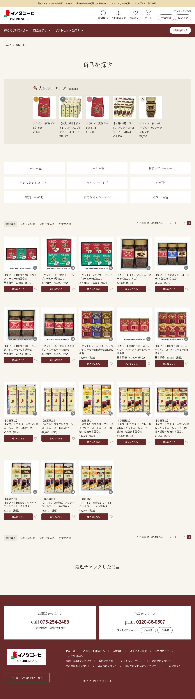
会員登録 (166, 17)
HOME (8, 45)
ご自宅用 (148, 630)
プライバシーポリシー (132, 661)
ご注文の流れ (75, 656)
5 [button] (184, 223)
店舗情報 (103, 15)
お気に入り (135, 15)
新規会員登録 (106, 661)
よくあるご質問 (138, 651)
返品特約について (107, 666)
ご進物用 (165, 630)
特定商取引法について (78, 666)
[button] (171, 223)
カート (148, 15)
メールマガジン (172, 666)
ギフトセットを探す (67, 30)
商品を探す (40, 30)
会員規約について (161, 661)
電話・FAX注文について (79, 661)
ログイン (183, 17)
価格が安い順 (27, 224)
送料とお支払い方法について (140, 666)
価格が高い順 (47, 224)
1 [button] (175, 223)
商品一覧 (70, 651)
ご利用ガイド (118, 15)
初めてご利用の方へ (16, 30)
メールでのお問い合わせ (27, 678)
